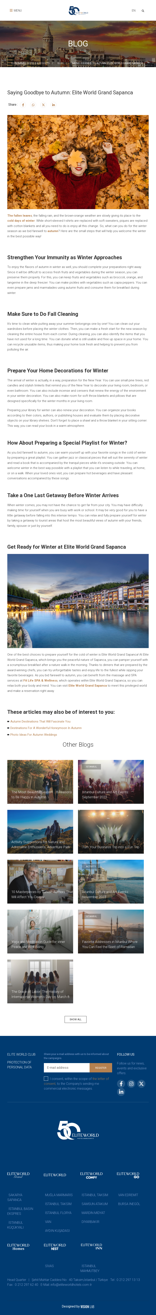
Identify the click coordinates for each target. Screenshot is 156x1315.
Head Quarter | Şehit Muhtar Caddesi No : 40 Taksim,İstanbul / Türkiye (57, 1280)
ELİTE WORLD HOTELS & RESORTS (30, 63)
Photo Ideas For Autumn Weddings (33, 735)
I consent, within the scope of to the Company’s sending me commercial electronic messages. (76, 1083)
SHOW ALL (75, 1019)
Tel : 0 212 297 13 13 (125, 1280)
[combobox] (133, 11)
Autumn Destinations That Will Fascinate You (40, 721)
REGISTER (100, 1068)
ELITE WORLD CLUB (21, 1054)
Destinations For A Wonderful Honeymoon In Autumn (46, 728)
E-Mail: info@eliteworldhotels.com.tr (66, 1285)
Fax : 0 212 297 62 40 (22, 1285)
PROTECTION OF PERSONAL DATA (19, 1064)
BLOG (60, 63)
